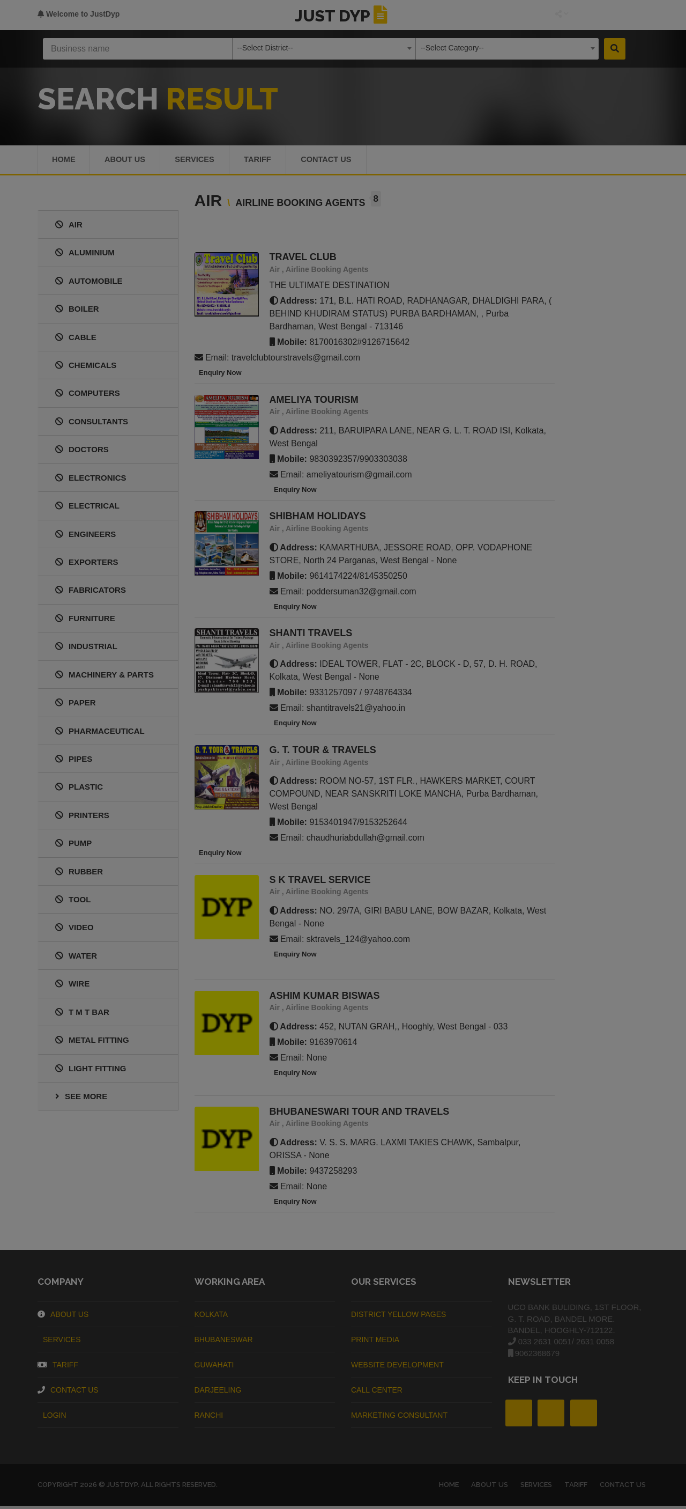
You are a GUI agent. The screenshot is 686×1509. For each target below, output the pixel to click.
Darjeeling (218, 1392)
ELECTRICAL (87, 508)
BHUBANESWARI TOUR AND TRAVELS (360, 1114)
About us (127, 160)
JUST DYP (343, 15)
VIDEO (74, 930)
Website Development (397, 1367)
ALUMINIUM (85, 255)
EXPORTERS (86, 564)
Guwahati (214, 1367)
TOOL (73, 902)
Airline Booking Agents (327, 272)
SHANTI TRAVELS (311, 635)
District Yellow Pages (398, 1317)
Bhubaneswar (224, 1342)
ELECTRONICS (90, 480)
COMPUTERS (87, 396)
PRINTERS (82, 817)
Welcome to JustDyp (79, 14)
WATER (76, 958)
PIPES (73, 761)
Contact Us (337, 160)
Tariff (266, 160)
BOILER (77, 311)
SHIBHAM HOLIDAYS (318, 519)
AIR (69, 227)
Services (200, 160)
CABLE (75, 339)
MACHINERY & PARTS (104, 677)
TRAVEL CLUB (303, 259)
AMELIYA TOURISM (314, 402)
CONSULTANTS (91, 424)
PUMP (73, 845)
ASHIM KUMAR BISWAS (325, 998)
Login (52, 1418)
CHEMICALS (85, 367)
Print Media (375, 1342)
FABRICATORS (90, 592)
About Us (63, 1317)
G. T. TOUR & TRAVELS (323, 752)
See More (81, 1098)
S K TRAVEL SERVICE (320, 882)
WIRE (72, 986)
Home (64, 160)
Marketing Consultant (399, 1418)
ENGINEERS (85, 536)
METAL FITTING (92, 1042)
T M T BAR (82, 1014)
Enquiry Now (218, 375)
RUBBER (79, 874)
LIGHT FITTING (90, 1071)
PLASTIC (79, 789)
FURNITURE (85, 620)
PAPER (75, 705)
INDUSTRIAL (86, 648)
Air (275, 272)
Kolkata (211, 1317)
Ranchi (209, 1418)
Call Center (376, 1392)
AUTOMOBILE (89, 283)
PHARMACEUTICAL (100, 733)
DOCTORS (82, 452)
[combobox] (324, 49)
